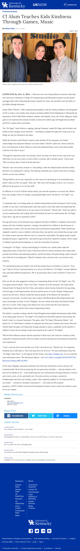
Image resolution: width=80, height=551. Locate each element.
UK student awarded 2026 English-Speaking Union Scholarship (26, 452)
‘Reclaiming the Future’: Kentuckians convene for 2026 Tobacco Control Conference (33, 437)
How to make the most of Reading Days (18, 444)
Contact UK (32, 489)
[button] (71, 4)
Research (18, 499)
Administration (33, 492)
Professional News (9, 11)
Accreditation (48, 548)
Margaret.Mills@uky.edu (15, 403)
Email (34, 542)
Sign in (41, 542)
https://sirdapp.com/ (55, 354)
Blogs (17, 515)
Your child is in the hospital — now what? (18, 429)
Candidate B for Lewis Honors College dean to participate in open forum (29, 460)
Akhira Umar (10, 28)
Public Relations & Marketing (32, 497)
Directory (58, 548)
